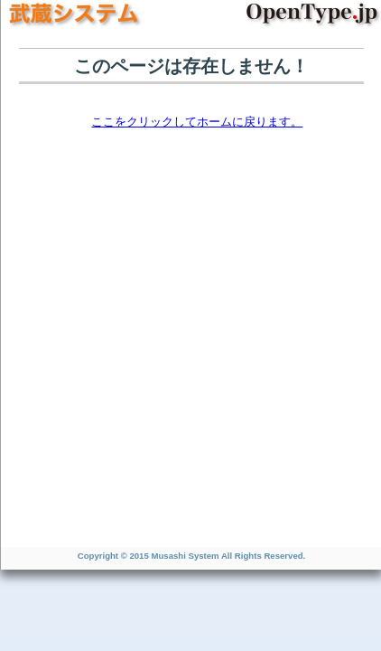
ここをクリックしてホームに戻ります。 (196, 121)
